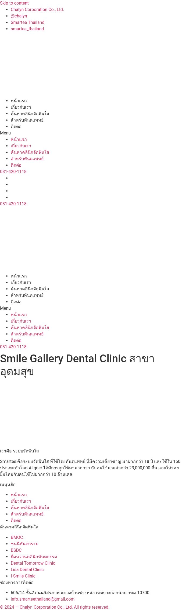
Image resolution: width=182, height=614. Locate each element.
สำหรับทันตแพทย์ (27, 120)
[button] (91, 133)
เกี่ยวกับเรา (21, 107)
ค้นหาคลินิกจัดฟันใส (30, 113)
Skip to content (14, 3)
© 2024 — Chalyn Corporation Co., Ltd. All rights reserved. (54, 607)
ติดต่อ (16, 126)
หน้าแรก (19, 100)
